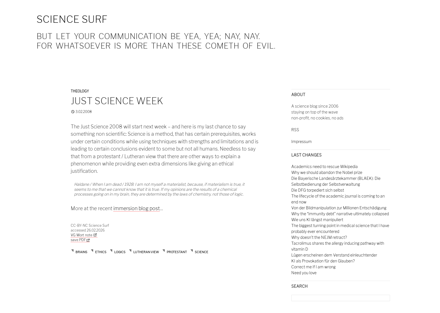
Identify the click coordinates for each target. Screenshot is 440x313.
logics (119, 252)
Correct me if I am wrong (313, 266)
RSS (295, 129)
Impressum (301, 141)
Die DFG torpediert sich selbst (317, 190)
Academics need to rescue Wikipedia (324, 166)
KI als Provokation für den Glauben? (323, 260)
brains (81, 252)
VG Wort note (81, 235)
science (201, 252)
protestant (177, 252)
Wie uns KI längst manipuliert (317, 219)
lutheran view (146, 252)
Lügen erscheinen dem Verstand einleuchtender (334, 255)
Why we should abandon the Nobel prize (326, 172)
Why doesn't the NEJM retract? (319, 237)
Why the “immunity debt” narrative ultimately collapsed (340, 213)
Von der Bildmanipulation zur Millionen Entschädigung (338, 207)
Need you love (304, 272)
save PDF (80, 240)
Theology (80, 91)
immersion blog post (136, 208)
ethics (100, 252)
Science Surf (71, 19)
